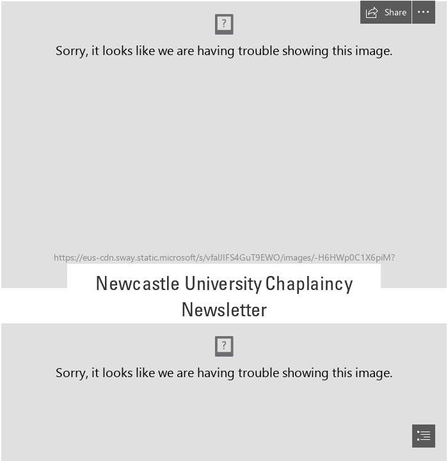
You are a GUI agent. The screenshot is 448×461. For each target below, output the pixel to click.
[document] (224, 230)
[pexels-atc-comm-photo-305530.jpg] (224, 144)
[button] (386, 12)
